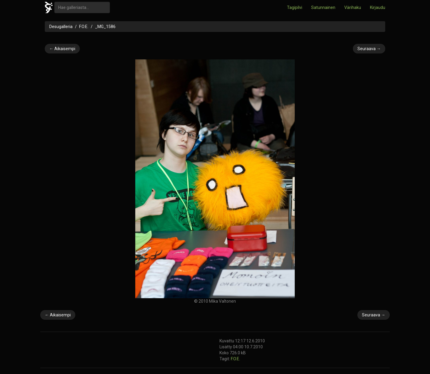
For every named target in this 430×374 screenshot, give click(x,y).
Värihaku (352, 7)
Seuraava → (369, 48)
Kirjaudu (377, 7)
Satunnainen (323, 7)
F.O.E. (83, 26)
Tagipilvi (294, 7)
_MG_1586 (105, 26)
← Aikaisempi (62, 48)
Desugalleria (61, 26)
